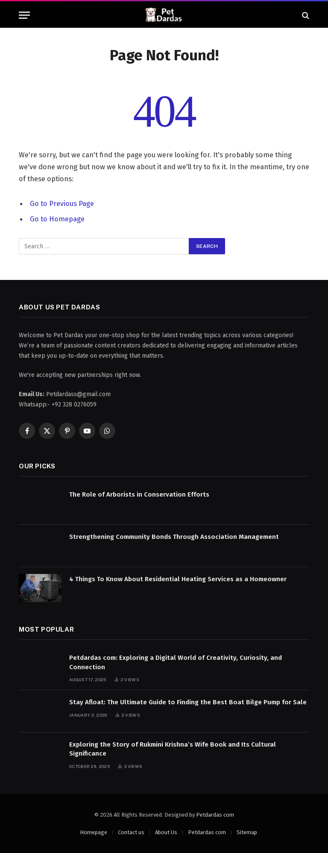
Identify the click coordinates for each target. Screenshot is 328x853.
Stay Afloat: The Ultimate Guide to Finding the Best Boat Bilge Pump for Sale (188, 702)
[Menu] (24, 15)
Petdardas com (215, 814)
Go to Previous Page (62, 203)
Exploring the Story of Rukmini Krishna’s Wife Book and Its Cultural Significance (172, 748)
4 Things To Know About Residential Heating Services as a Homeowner (178, 578)
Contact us (131, 832)
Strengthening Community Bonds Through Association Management (174, 536)
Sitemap (247, 832)
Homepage (93, 832)
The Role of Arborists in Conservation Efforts (139, 494)
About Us (166, 832)
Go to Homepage (57, 219)
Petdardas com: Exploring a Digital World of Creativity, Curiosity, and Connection (175, 661)
